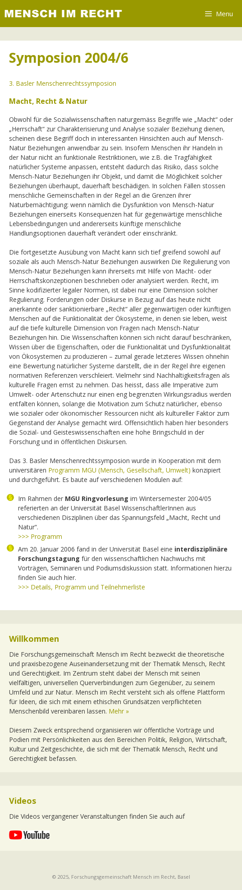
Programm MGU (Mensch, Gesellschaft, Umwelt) (119, 470)
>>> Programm (40, 536)
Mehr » (119, 711)
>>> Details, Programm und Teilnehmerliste (81, 587)
